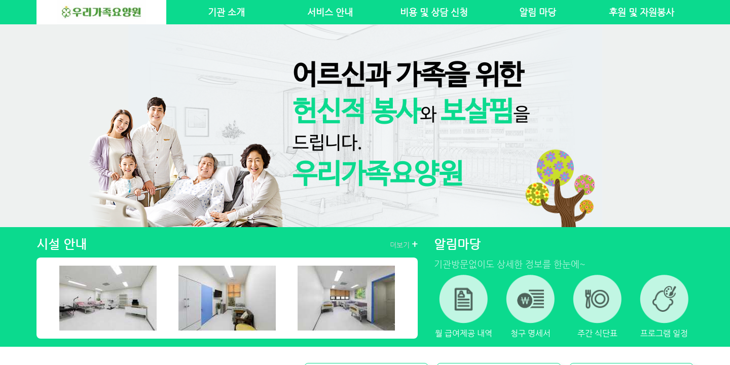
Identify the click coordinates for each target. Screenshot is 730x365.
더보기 (404, 244)
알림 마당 (537, 12)
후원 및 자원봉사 (641, 12)
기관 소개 (226, 12)
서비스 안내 (330, 12)
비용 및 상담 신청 (434, 12)
